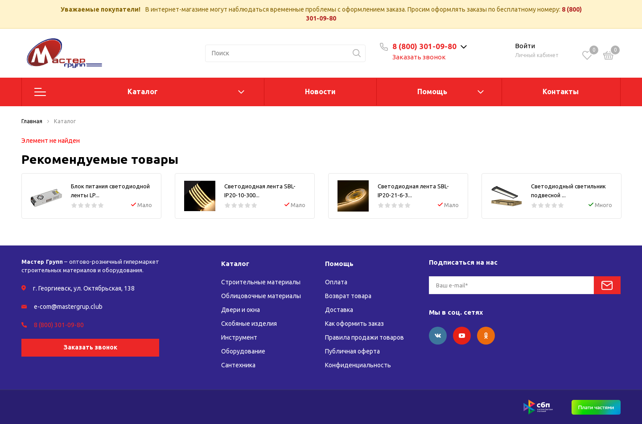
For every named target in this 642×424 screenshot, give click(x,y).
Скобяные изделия (249, 323)
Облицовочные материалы (261, 295)
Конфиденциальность (358, 365)
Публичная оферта (352, 351)
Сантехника (238, 365)
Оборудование (243, 351)
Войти (525, 46)
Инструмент (239, 337)
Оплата (336, 282)
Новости (320, 91)
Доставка (339, 309)
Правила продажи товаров (364, 337)
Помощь (432, 91)
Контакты (561, 91)
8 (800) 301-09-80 (424, 46)
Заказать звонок (419, 57)
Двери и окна (240, 309)
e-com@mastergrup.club (68, 306)
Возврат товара (348, 295)
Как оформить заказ (354, 323)
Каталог (143, 91)
